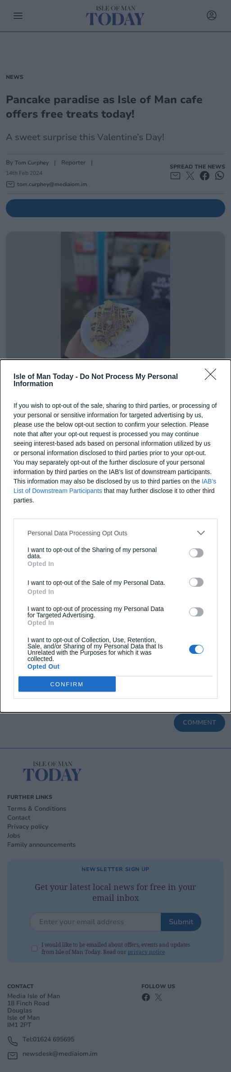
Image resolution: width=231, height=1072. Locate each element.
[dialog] (115, 536)
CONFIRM (67, 684)
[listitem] (115, 533)
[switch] (196, 552)
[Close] (213, 377)
